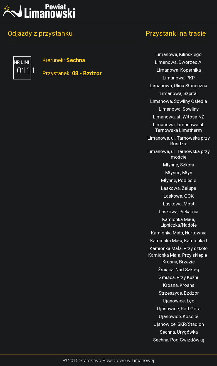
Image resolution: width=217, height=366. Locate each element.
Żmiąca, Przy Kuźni (178, 277)
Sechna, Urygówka (179, 332)
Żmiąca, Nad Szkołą (178, 269)
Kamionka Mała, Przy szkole (179, 248)
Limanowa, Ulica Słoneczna (178, 85)
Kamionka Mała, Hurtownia (178, 233)
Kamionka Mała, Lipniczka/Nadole (179, 222)
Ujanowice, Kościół (179, 316)
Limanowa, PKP (179, 78)
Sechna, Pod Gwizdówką (178, 340)
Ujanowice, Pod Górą (179, 308)
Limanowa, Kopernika (179, 70)
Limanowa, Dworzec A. (179, 62)
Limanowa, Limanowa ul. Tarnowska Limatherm (178, 127)
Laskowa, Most (178, 204)
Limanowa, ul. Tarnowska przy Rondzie (178, 140)
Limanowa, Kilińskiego (179, 54)
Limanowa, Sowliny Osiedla (178, 101)
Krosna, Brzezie (178, 262)
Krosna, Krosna (178, 285)
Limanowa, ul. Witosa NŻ (178, 117)
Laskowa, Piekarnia (178, 211)
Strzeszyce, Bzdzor (179, 293)
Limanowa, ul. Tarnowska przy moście (178, 154)
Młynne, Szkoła (178, 165)
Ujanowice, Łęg (178, 301)
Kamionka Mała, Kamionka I (178, 240)
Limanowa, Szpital (179, 93)
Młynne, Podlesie (178, 180)
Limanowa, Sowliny (179, 109)
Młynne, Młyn (178, 172)
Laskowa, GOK (179, 196)
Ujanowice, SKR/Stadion (179, 324)
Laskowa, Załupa (178, 188)
